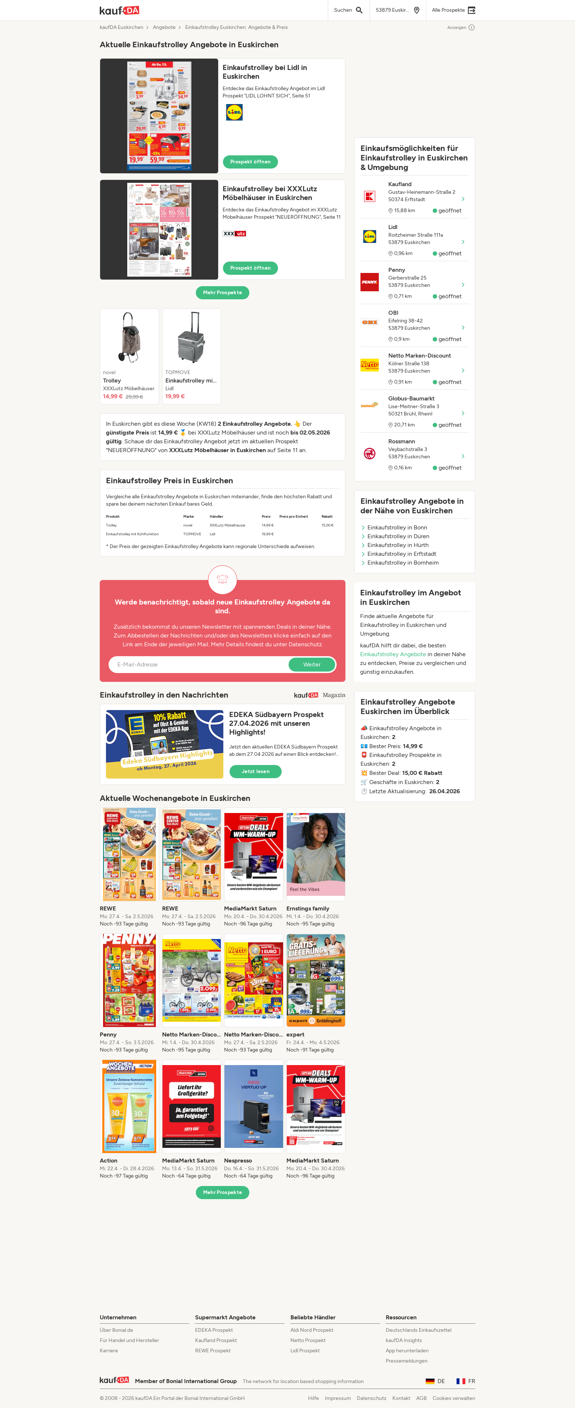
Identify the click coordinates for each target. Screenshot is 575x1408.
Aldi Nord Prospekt (311, 1330)
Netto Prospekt (308, 1340)
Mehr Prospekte (222, 292)
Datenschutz (305, 644)
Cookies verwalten (454, 1398)
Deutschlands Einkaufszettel (418, 1330)
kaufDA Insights (404, 1340)
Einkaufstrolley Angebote (393, 654)
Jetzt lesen (256, 771)
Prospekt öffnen (250, 162)
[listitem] (129, 356)
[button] (222, 116)
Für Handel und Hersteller (129, 1340)
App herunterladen (407, 1351)
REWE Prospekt (213, 1351)
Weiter (312, 664)
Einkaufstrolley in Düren (394, 536)
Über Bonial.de (116, 1330)
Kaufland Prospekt (216, 1340)
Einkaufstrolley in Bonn (393, 527)
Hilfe (313, 1398)
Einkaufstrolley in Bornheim (399, 562)
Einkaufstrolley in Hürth (394, 545)
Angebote (164, 27)
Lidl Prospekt (305, 1351)
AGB (421, 1398)
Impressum (338, 1398)
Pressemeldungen (407, 1361)
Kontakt (401, 1398)
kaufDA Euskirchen (121, 27)
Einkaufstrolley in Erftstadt (398, 553)
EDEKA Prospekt (214, 1330)
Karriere (109, 1351)
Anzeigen (461, 27)
